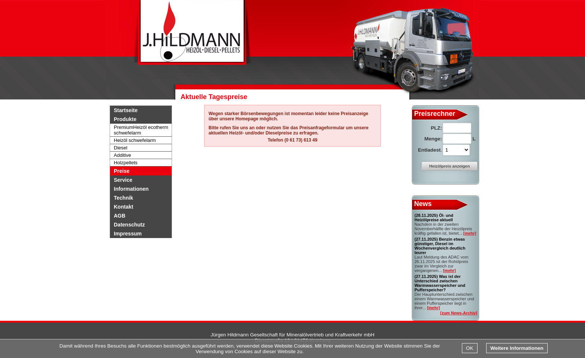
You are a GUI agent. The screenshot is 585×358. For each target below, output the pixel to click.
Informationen (131, 189)
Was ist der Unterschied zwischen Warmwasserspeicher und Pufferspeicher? (439, 283)
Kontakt (123, 207)
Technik (123, 198)
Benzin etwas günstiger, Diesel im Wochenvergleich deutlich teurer (439, 246)
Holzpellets (126, 162)
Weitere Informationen (516, 348)
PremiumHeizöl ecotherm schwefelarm (141, 130)
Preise (121, 171)
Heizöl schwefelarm (135, 140)
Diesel (120, 148)
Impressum (128, 234)
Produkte (125, 119)
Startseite (126, 110)
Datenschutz (129, 225)
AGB (119, 216)
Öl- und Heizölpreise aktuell (433, 217)
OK (469, 348)
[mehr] (469, 233)
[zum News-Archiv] (458, 313)
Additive (122, 155)
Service (123, 180)
